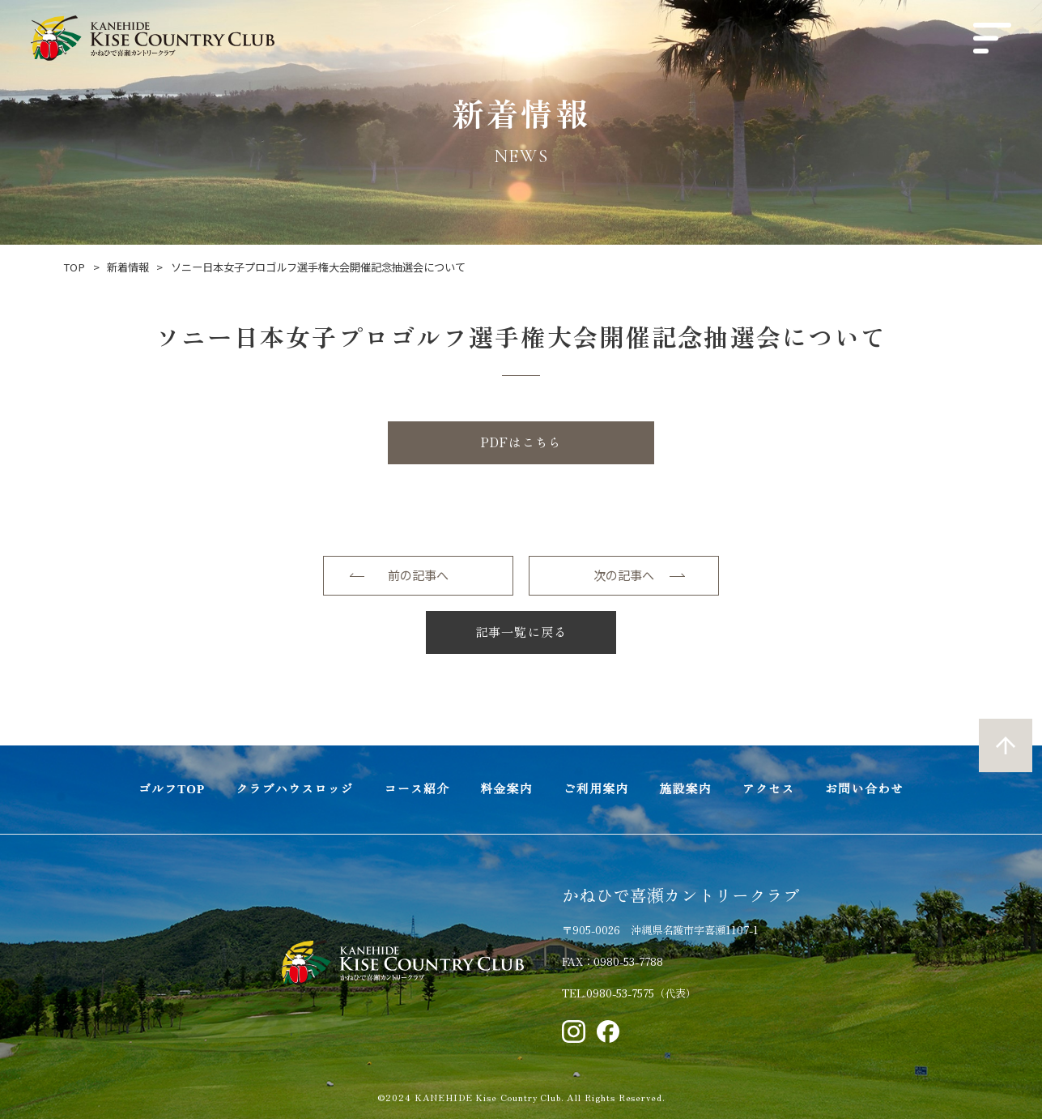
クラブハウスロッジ (295, 789)
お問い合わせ (864, 789)
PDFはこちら (521, 442)
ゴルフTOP (172, 789)
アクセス (768, 789)
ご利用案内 (596, 789)
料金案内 (506, 789)
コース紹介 (416, 789)
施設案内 (685, 789)
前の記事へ (418, 574)
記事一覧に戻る (521, 631)
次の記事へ (623, 574)
